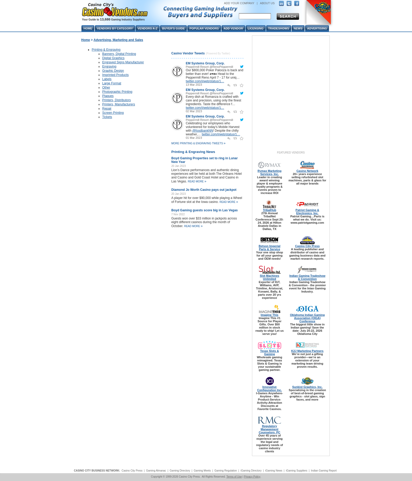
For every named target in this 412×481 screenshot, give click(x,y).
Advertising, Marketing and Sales (118, 40)
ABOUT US (267, 3)
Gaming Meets (202, 470)
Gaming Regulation (225, 470)
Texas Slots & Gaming (269, 352)
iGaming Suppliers (296, 470)
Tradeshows (278, 28)
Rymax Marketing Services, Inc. (269, 172)
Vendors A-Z (147, 28)
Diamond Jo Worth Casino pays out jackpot (203, 190)
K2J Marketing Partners (307, 350)
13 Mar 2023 (194, 84)
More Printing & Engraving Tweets (198, 143)
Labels (106, 79)
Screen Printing (113, 113)
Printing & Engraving (106, 50)
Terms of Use (234, 476)
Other (106, 87)
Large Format (111, 83)
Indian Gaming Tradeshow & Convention (307, 277)
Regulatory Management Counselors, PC (269, 429)
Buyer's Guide (173, 28)
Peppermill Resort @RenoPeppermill (209, 66)
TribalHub (269, 210)
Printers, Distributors (116, 100)
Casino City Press (307, 246)
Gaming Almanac (156, 470)
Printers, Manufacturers (118, 104)
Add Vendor (233, 28)
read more (197, 181)
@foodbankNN (202, 130)
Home (85, 40)
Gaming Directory (180, 470)
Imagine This (269, 314)
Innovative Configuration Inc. (269, 388)
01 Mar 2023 (194, 137)
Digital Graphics (113, 58)
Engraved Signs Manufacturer (123, 62)
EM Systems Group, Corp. (205, 63)
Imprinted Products (115, 75)
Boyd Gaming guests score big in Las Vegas (204, 210)
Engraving (109, 66)
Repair (106, 108)
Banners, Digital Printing (119, 54)
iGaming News (273, 470)
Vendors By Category (115, 28)
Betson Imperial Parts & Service (269, 247)
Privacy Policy (252, 476)
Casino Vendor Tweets (188, 53)
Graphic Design (113, 71)
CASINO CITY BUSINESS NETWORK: (97, 470)
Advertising (317, 28)
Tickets (107, 117)
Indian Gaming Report (324, 470)
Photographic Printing (117, 92)
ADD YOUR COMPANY (239, 3)
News (298, 28)
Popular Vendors (204, 28)
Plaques (108, 96)
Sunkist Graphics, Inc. (307, 386)
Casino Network (307, 170)
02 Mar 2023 (194, 111)
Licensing (256, 28)
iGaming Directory (250, 470)
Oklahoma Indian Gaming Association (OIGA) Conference (307, 318)
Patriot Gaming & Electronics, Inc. (307, 211)
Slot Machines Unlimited (269, 277)
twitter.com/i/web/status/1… (205, 81)
